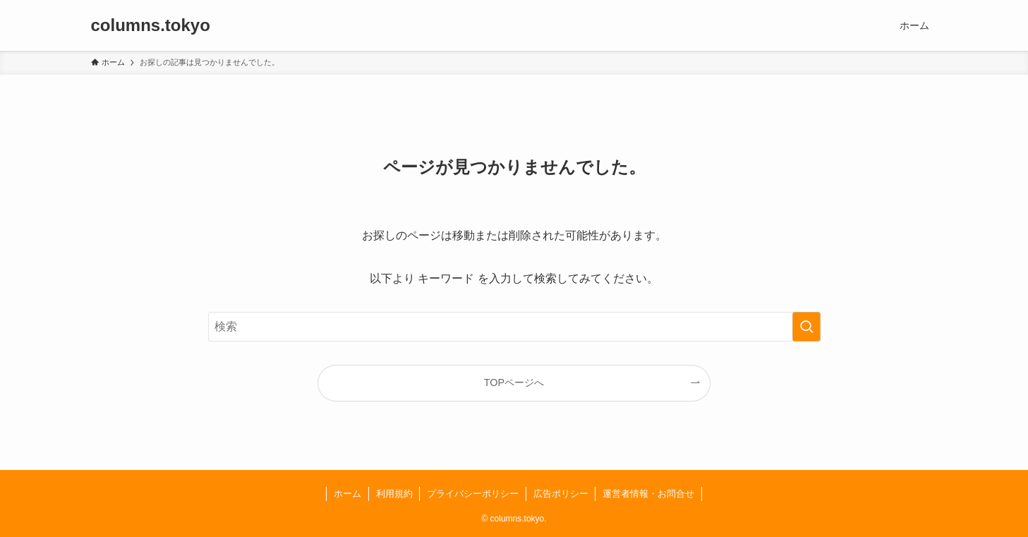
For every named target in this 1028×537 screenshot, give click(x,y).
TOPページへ (514, 382)
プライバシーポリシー (473, 493)
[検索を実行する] (806, 327)
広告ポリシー (560, 493)
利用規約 (394, 493)
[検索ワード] (514, 327)
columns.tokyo (150, 25)
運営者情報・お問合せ (648, 493)
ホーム (347, 493)
